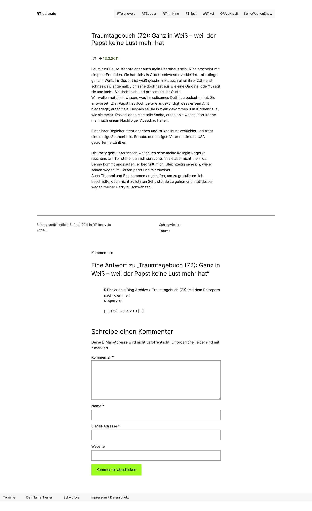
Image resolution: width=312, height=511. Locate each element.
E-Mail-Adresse (105, 426)
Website (98, 446)
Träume (164, 231)
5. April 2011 (113, 301)
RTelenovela (102, 225)
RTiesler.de (46, 14)
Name (97, 406)
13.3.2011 (111, 58)
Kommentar (102, 357)
